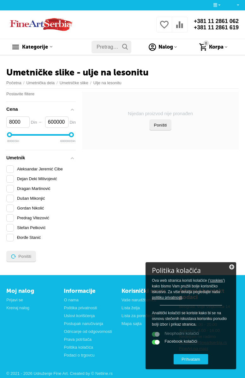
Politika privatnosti (80, 307)
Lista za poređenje (138, 315)
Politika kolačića (78, 347)
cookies (171, 285)
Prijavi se (14, 300)
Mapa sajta (132, 323)
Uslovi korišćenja (79, 315)
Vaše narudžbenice (139, 300)
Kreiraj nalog (17, 307)
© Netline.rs (102, 373)
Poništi (160, 125)
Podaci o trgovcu (79, 355)
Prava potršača (78, 339)
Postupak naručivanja (83, 323)
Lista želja (131, 307)
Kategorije (36, 47)
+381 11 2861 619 (216, 28)
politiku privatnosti (206, 297)
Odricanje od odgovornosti (88, 331)
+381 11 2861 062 (216, 21)
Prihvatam (196, 358)
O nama (71, 300)
